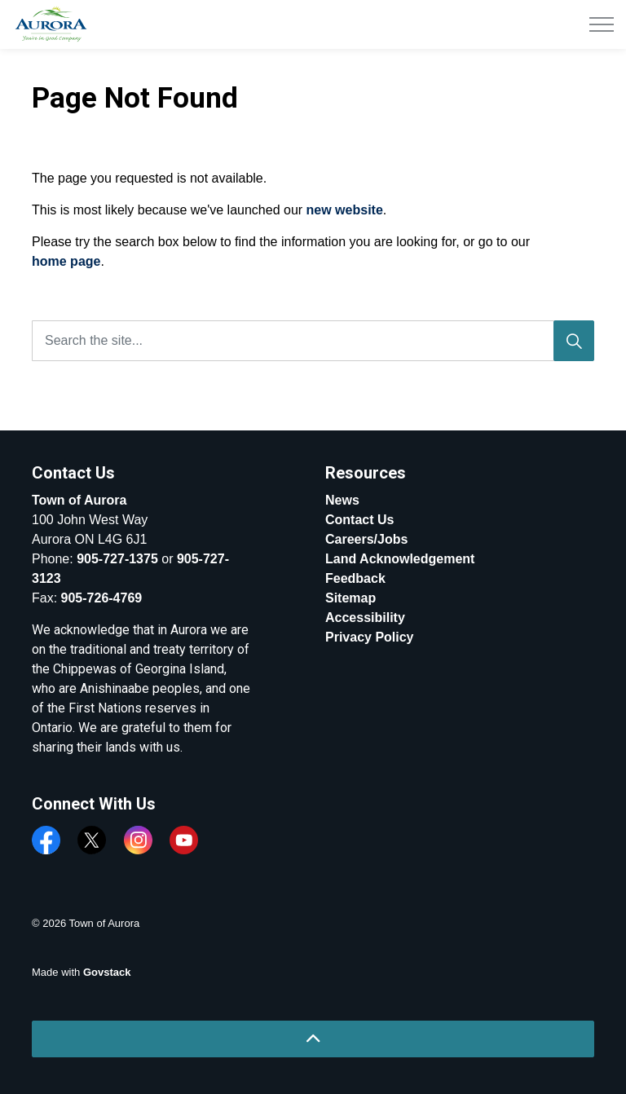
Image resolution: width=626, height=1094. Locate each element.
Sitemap (350, 598)
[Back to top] (313, 1039)
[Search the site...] (313, 340)
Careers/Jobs (366, 539)
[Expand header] (601, 24)
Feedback (355, 578)
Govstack (107, 972)
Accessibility (365, 617)
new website (344, 210)
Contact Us (359, 520)
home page (66, 261)
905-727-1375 (117, 559)
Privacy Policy (369, 637)
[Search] (573, 340)
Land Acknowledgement (399, 559)
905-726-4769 (102, 598)
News (342, 500)
